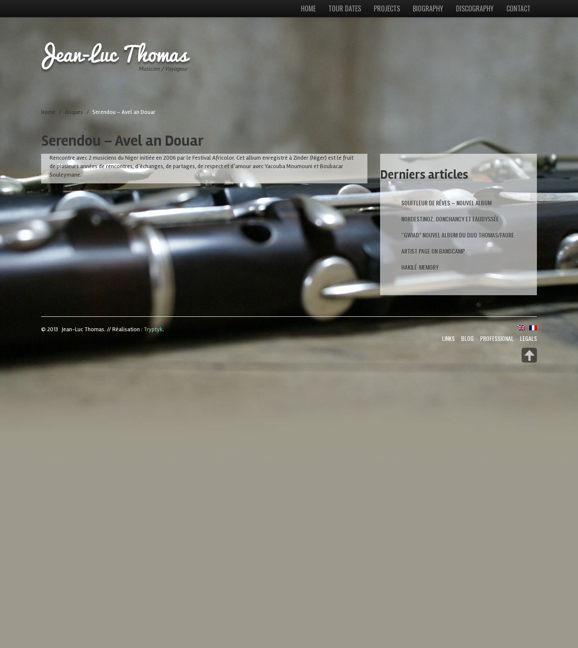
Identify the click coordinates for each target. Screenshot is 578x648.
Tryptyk (153, 329)
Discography (475, 8)
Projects (387, 8)
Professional (497, 338)
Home (308, 8)
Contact (518, 8)
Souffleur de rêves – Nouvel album (446, 202)
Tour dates (344, 8)
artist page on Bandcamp (433, 250)
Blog (467, 338)
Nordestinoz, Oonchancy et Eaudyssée (450, 218)
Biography (428, 8)
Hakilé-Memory (420, 267)
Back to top (529, 355)
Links (448, 338)
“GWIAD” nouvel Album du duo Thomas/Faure (457, 234)
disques (74, 112)
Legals (528, 338)
